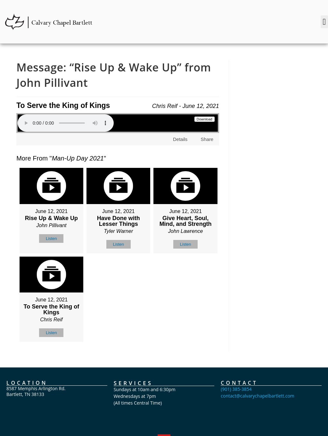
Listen (51, 238)
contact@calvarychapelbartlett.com (257, 396)
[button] (324, 22)
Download (204, 119)
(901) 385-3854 (236, 389)
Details (180, 139)
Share (207, 139)
